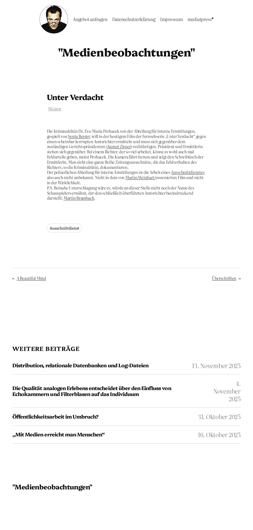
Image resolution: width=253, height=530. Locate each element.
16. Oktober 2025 (219, 434)
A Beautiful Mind (31, 278)
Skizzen (54, 108)
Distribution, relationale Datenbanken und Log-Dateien (80, 365)
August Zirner (119, 146)
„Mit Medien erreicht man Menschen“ (58, 434)
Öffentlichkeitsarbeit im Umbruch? (55, 416)
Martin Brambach (78, 198)
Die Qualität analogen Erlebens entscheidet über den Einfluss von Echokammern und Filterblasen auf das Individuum (91, 391)
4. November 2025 (227, 391)
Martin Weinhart (140, 177)
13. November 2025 (216, 365)
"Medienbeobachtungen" (126, 51)
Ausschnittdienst (65, 228)
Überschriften (224, 278)
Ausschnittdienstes (188, 172)
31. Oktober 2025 (219, 416)
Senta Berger (79, 136)
